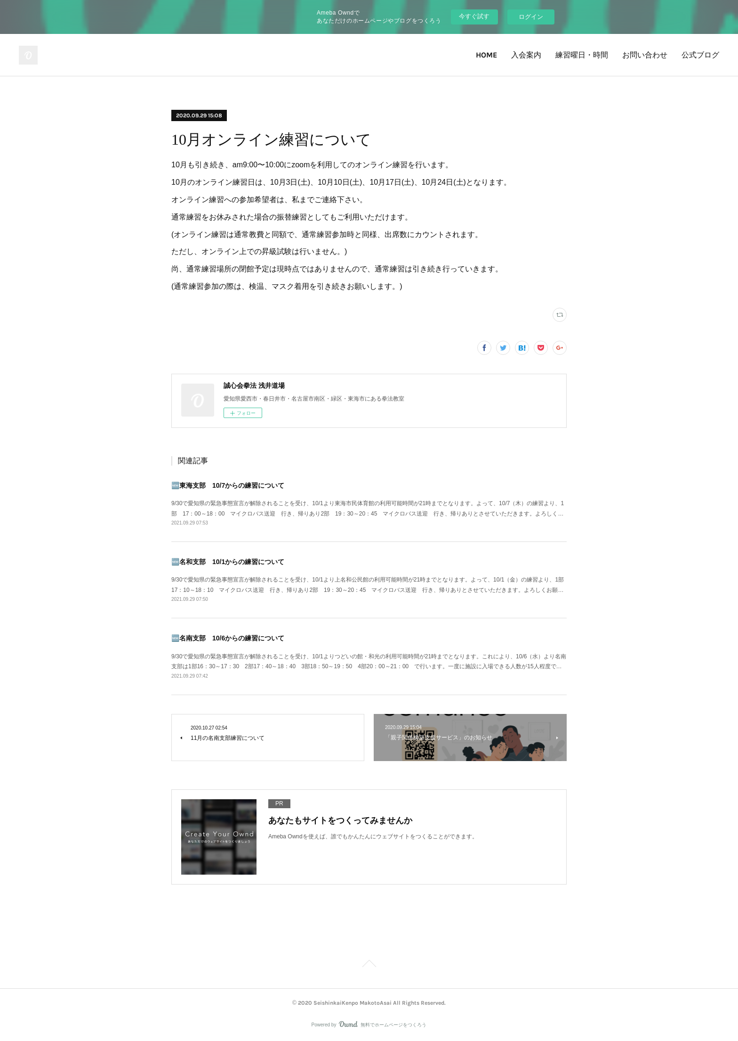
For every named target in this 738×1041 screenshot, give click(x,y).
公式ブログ (700, 54)
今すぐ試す (474, 16)
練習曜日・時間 (581, 54)
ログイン (531, 16)
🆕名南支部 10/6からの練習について (227, 638)
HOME (486, 54)
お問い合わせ (644, 54)
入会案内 (526, 54)
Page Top (369, 965)
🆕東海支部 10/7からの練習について (227, 485)
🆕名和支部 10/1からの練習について (227, 562)
